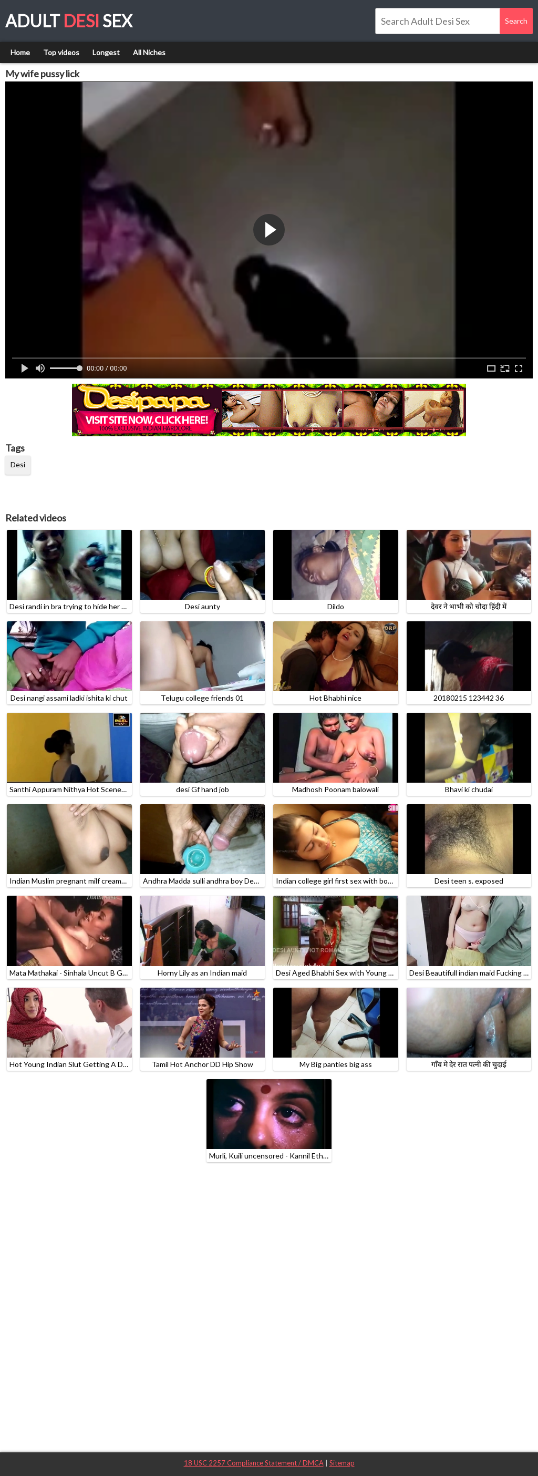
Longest (106, 52)
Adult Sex (68, 21)
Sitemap (342, 1463)
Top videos (61, 52)
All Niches (149, 52)
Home (20, 52)
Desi (18, 464)
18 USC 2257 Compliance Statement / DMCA (254, 1463)
